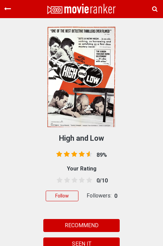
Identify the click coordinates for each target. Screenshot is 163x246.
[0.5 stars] (58, 180)
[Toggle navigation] (7, 9)
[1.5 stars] (65, 180)
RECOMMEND (82, 225)
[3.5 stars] (80, 180)
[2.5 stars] (73, 180)
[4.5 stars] (88, 180)
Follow (62, 196)
